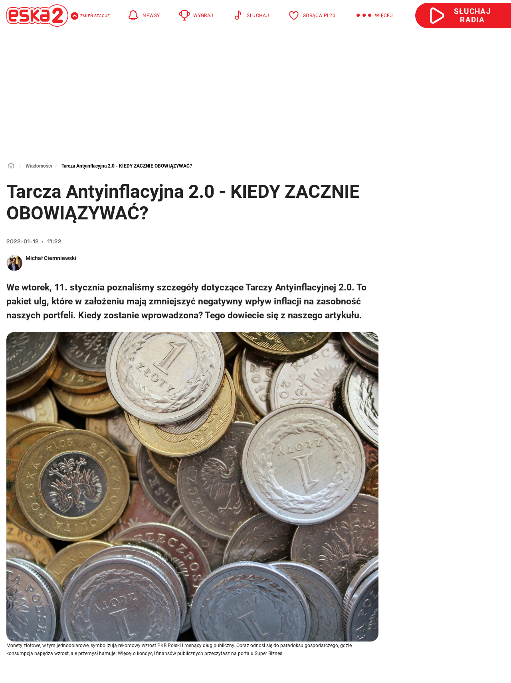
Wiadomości (39, 166)
